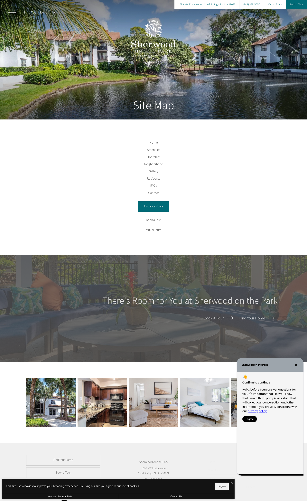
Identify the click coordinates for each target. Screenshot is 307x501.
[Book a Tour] (153, 252)
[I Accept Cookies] (136, 482)
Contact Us (104, 496)
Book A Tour (218, 350)
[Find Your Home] (153, 238)
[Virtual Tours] (153, 262)
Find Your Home (39, 12)
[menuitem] (153, 144)
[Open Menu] (12, 12)
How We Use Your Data (36, 496)
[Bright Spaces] (153, 435)
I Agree (126, 485)
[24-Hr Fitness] (51, 435)
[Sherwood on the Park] (102, 435)
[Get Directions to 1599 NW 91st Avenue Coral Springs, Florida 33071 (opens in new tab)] (206, 4)
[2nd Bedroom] (204, 435)
